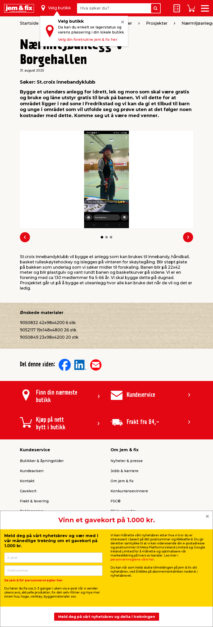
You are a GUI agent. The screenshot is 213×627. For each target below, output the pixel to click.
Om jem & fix (122, 481)
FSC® (116, 501)
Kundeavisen (32, 471)
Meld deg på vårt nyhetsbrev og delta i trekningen (106, 616)
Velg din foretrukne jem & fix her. (88, 39)
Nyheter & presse (127, 461)
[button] (102, 237)
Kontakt (27, 481)
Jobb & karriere (124, 471)
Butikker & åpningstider (42, 461)
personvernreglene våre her (132, 559)
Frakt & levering (34, 501)
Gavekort (28, 491)
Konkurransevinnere (129, 491)
